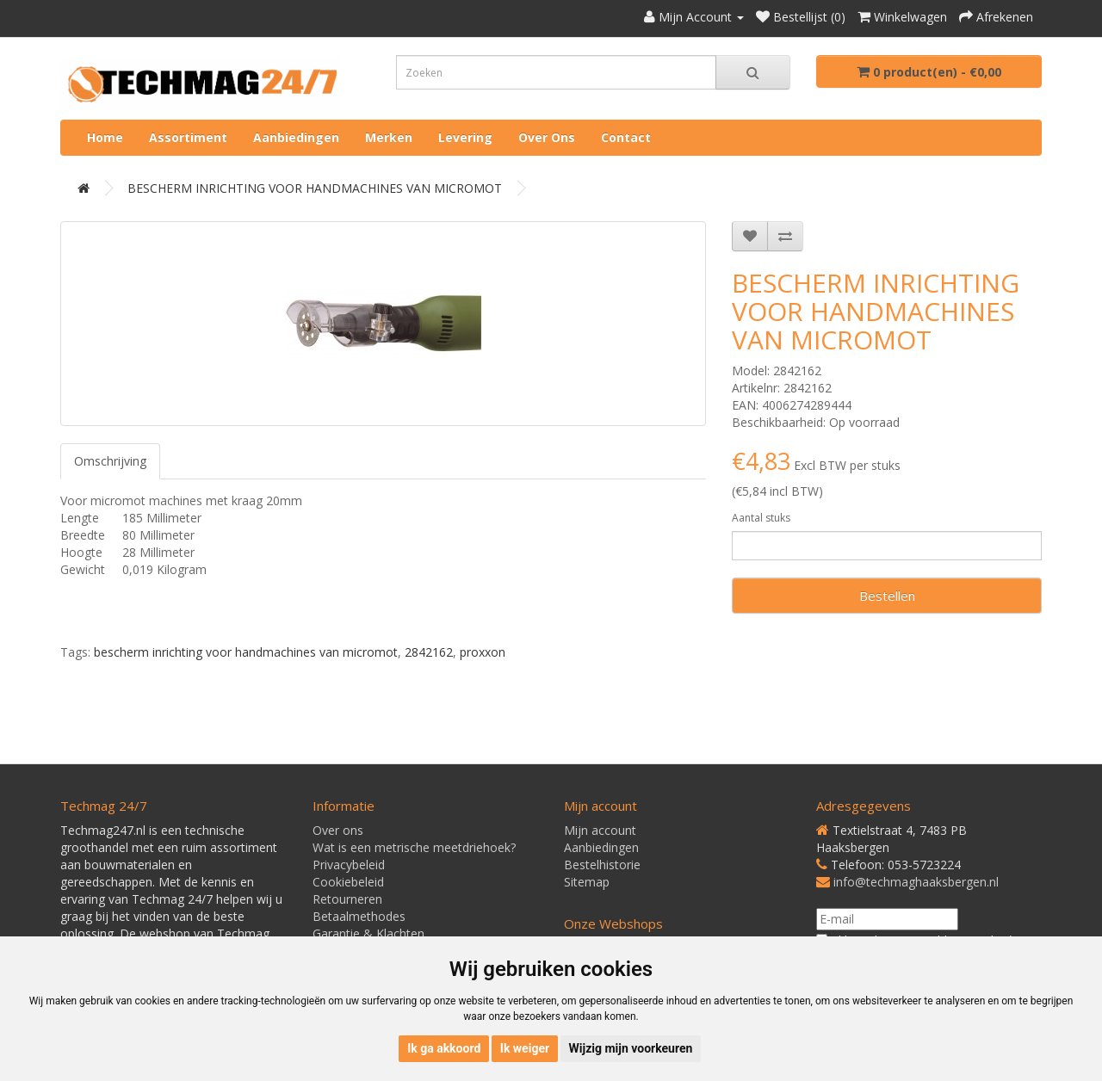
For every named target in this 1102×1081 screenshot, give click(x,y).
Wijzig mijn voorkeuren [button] (631, 1048)
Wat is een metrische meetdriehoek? (414, 847)
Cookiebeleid (348, 882)
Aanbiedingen (296, 137)
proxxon (482, 652)
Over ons (546, 137)
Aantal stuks (761, 517)
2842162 (429, 652)
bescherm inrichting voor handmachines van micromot (246, 652)
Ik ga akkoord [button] (443, 1048)
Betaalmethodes (359, 916)
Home (105, 137)
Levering (465, 137)
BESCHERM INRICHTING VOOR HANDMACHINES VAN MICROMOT (314, 188)
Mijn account (600, 830)
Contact (626, 137)
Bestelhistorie (602, 864)
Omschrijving (110, 461)
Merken (388, 137)
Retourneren (347, 899)
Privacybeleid (349, 864)
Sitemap (587, 882)
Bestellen (887, 595)
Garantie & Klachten (368, 933)
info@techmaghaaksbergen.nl (916, 882)
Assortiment (188, 137)
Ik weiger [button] (524, 1048)
